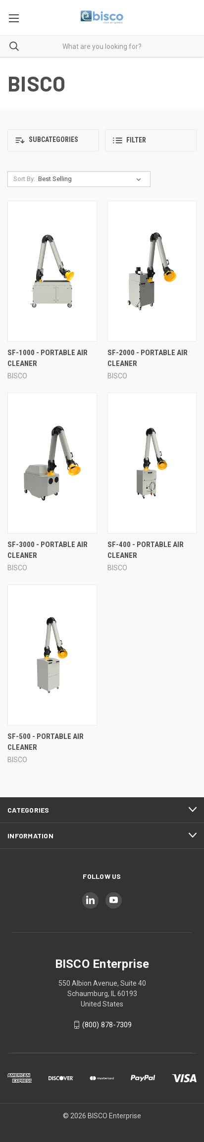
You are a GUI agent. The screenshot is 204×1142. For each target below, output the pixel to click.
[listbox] (92, 179)
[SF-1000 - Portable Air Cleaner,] (52, 271)
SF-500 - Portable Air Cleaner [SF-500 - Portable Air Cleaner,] (45, 742)
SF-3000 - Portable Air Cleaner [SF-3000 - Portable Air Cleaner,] (47, 550)
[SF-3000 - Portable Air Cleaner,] (52, 463)
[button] (53, 140)
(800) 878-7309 (107, 1024)
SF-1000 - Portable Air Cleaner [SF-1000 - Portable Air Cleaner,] (47, 358)
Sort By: (24, 179)
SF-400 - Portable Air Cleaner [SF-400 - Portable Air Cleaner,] (145, 550)
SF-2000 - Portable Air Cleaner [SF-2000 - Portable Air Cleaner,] (147, 358)
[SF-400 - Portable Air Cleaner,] (152, 463)
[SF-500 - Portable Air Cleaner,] (52, 655)
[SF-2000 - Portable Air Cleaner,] (152, 271)
